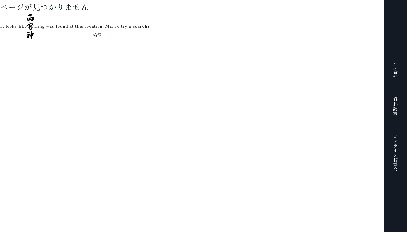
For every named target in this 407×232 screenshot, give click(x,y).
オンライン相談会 (395, 153)
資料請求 (395, 106)
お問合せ (395, 69)
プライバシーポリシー (178, 228)
